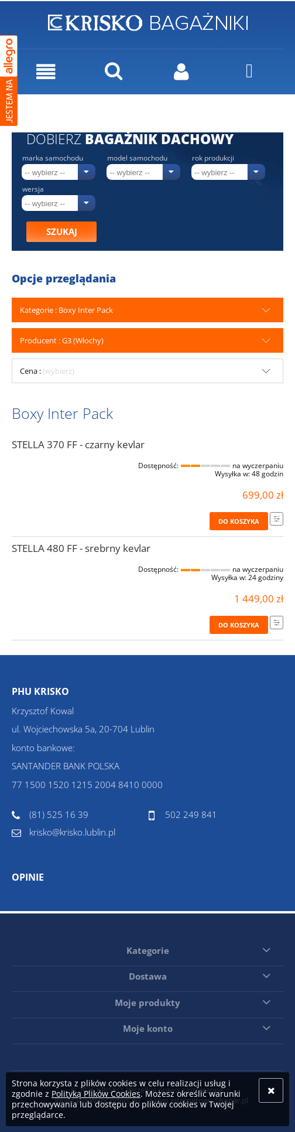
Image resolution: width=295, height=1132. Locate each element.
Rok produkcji (213, 158)
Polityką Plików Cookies (96, 1093)
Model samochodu (137, 158)
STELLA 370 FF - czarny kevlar (78, 444)
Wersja (33, 189)
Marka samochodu (52, 158)
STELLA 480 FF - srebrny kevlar (81, 548)
